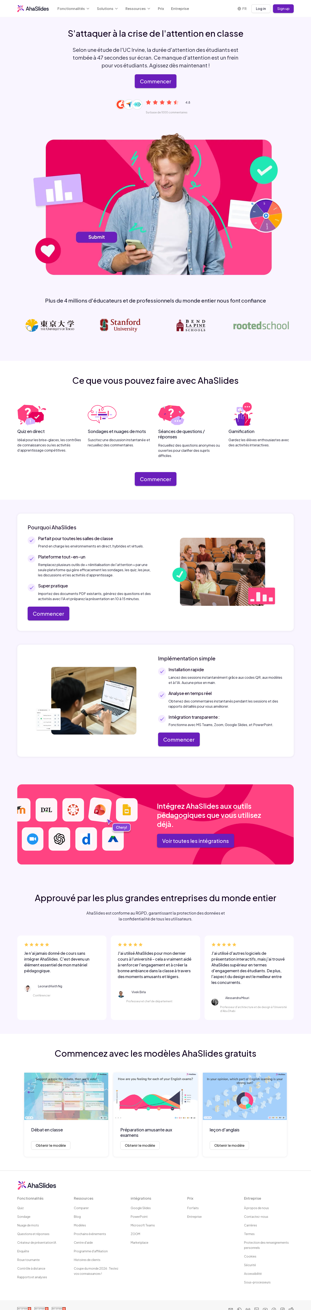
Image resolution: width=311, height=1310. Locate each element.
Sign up (283, 8)
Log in (261, 8)
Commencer (155, 81)
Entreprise (180, 8)
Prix (161, 8)
